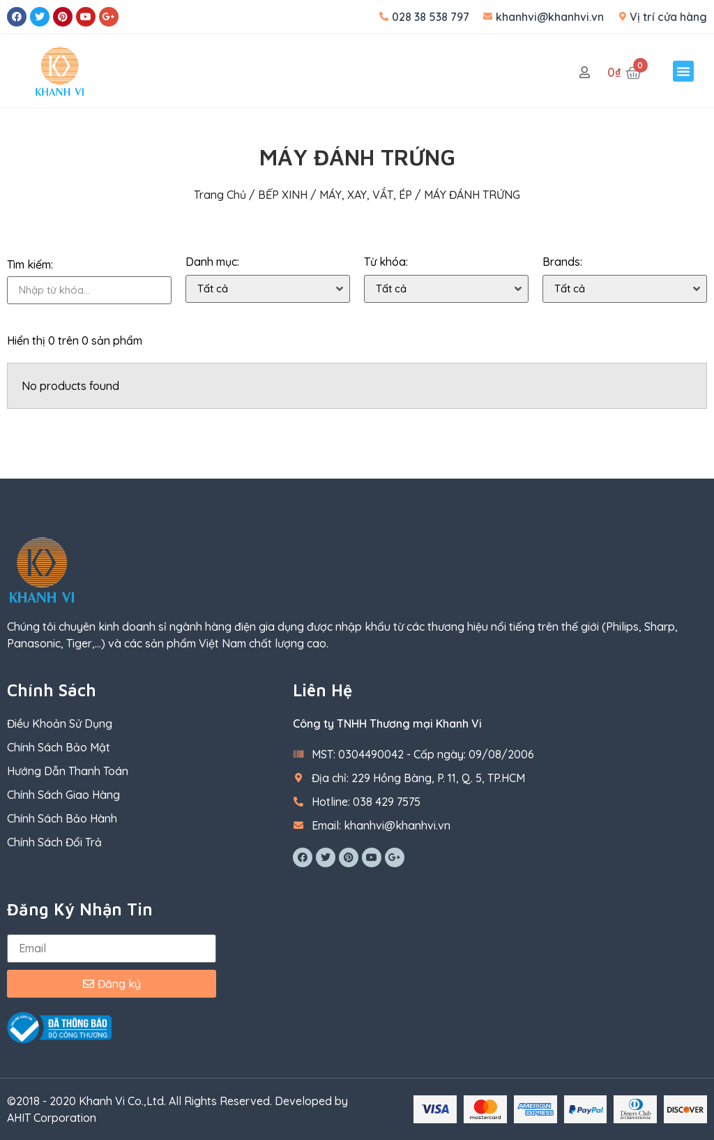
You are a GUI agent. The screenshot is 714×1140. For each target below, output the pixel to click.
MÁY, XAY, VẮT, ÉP (365, 195)
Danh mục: (212, 262)
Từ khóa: (386, 262)
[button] (683, 71)
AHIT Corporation (51, 1118)
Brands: (562, 262)
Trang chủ (220, 195)
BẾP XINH (282, 195)
